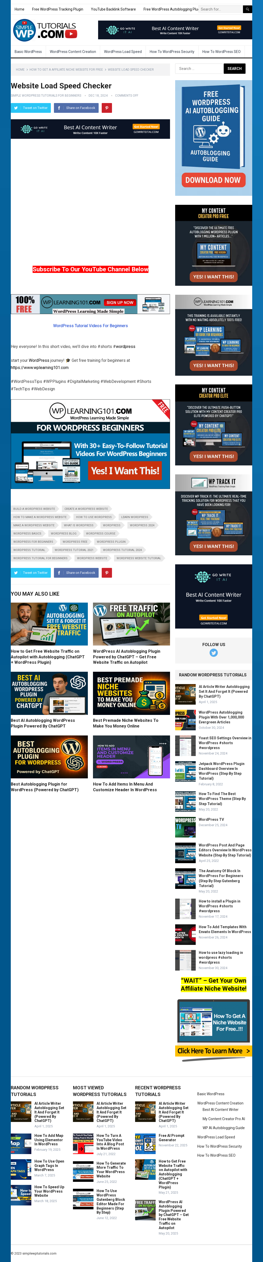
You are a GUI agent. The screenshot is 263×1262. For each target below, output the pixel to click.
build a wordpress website (34, 509)
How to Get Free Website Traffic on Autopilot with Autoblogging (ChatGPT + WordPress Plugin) (48, 657)
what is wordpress (78, 525)
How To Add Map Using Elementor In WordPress (48, 1140)
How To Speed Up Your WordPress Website (49, 1191)
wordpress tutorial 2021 (74, 550)
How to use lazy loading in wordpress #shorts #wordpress (221, 957)
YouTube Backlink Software (113, 9)
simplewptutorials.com (39, 1253)
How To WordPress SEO (221, 52)
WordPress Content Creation (73, 52)
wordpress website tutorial (139, 558)
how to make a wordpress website (40, 517)
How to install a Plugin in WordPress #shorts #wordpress (219, 906)
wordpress (125, 346)
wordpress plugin (111, 542)
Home (19, 9)
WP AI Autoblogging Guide (224, 1128)
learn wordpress (134, 517)
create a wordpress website (86, 509)
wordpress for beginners (33, 542)
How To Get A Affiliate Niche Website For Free (66, 69)
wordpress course (100, 533)
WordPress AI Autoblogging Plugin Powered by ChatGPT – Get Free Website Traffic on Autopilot (126, 657)
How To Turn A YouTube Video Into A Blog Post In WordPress (110, 1142)
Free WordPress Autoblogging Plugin (173, 9)
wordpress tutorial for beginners (40, 558)
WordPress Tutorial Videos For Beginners (90, 325)
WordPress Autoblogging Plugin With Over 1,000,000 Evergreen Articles (221, 717)
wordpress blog (64, 533)
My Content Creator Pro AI (224, 1119)
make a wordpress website (33, 525)
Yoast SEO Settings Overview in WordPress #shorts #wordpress (225, 743)
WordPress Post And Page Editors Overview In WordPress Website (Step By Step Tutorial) (225, 850)
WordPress (39, 360)
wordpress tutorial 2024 (122, 550)
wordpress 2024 (142, 525)
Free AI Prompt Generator (171, 1138)
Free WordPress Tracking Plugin (57, 9)
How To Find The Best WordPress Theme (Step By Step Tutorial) (222, 799)
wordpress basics (27, 533)
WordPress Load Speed (123, 52)
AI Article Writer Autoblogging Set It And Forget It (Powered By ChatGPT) (224, 691)
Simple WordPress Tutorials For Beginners (46, 95)
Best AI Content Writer (221, 1110)
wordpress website (92, 558)
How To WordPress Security (172, 52)
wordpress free (75, 542)
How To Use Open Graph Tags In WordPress (49, 1165)
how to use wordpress (94, 517)
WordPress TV (211, 819)
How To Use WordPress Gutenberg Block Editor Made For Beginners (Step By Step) (111, 1201)
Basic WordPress (28, 52)
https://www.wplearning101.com (40, 367)
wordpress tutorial (29, 550)
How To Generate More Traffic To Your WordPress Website (111, 1169)
